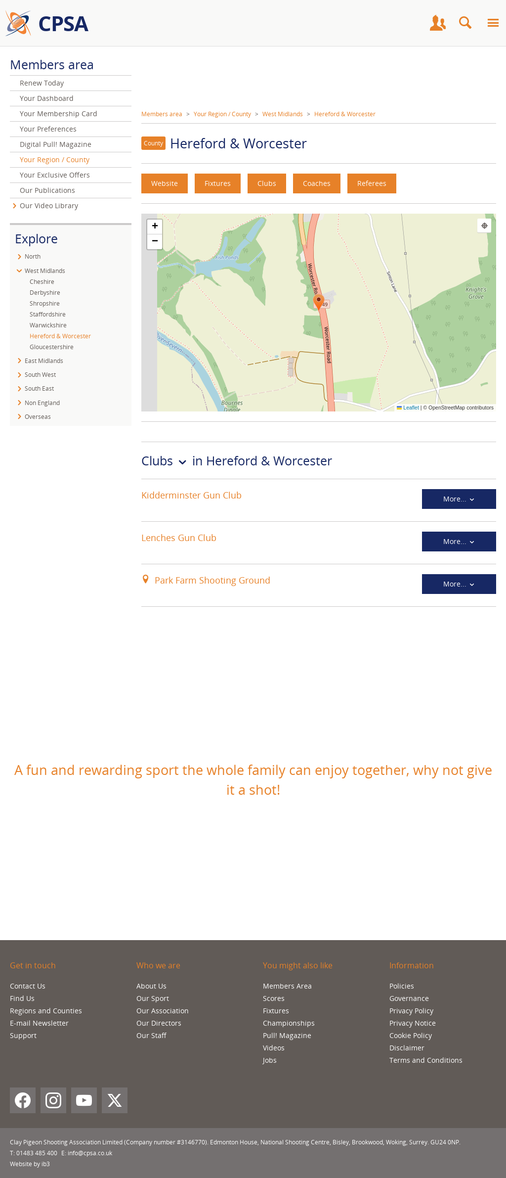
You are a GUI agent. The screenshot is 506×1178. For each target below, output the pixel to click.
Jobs (270, 1060)
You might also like (298, 965)
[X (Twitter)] (114, 1100)
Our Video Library (49, 205)
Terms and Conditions (426, 1060)
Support (23, 1035)
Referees (371, 183)
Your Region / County (222, 114)
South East (39, 388)
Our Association (162, 1010)
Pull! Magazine (287, 1035)
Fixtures (218, 183)
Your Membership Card (58, 113)
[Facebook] (23, 1100)
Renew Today (42, 83)
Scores (274, 998)
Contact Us (27, 986)
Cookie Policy (410, 1035)
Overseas (38, 416)
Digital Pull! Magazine (55, 144)
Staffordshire (48, 314)
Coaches (317, 183)
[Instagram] (53, 1100)
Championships (289, 1023)
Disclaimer (406, 1047)
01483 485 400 (36, 1153)
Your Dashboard (47, 98)
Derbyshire (45, 292)
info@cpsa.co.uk (90, 1153)
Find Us (22, 998)
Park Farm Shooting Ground (212, 580)
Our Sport (152, 998)
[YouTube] (84, 1100)
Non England (42, 403)
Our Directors (158, 1023)
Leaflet (408, 407)
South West (40, 374)
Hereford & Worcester (345, 114)
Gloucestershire (52, 347)
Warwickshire (48, 325)
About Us (151, 986)
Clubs (266, 183)
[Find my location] (484, 225)
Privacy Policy (411, 1010)
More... (459, 498)
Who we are (158, 965)
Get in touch (33, 965)
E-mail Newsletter (39, 1023)
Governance (409, 998)
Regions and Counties (46, 1010)
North (33, 256)
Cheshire (42, 281)
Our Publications (47, 190)
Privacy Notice (412, 1023)
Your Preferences (48, 129)
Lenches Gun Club (178, 538)
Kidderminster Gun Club (191, 495)
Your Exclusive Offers (55, 175)
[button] (319, 303)
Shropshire (45, 303)
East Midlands (44, 361)
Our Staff (151, 1035)
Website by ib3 (30, 1164)
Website (164, 183)
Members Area (287, 986)
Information (411, 965)
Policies (401, 986)
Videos (274, 1047)
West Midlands (282, 114)
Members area (161, 114)
